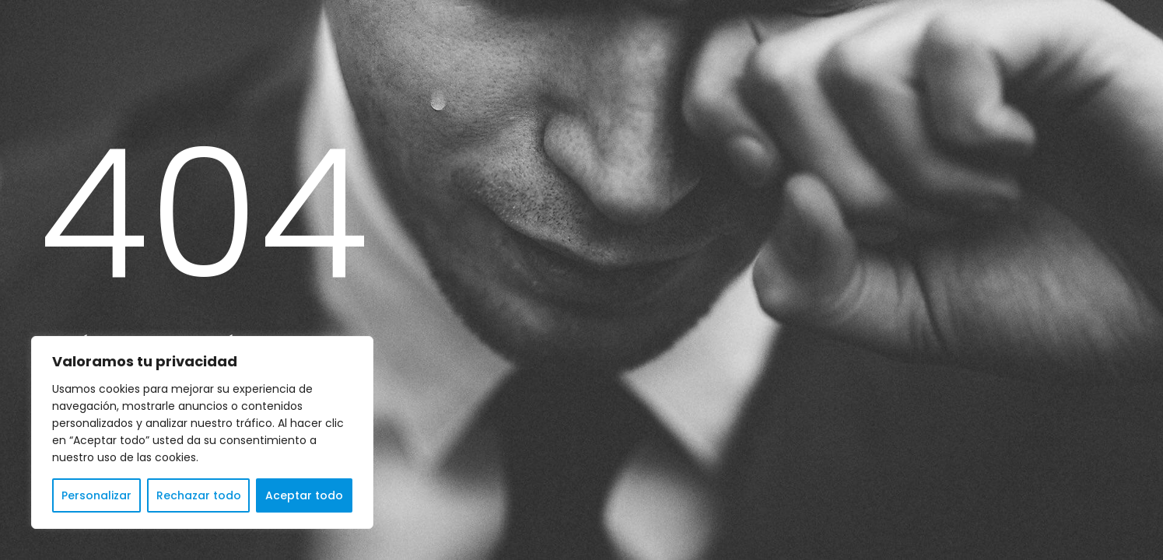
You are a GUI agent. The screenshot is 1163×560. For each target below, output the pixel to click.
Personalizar (96, 495)
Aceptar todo (304, 495)
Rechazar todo (198, 495)
